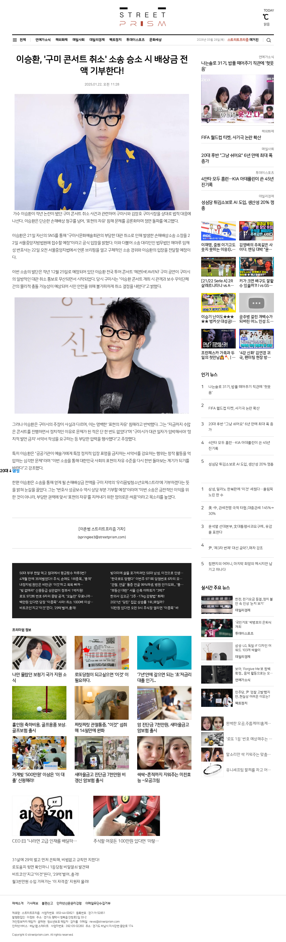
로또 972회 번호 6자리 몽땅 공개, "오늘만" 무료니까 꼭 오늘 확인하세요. (56, 596)
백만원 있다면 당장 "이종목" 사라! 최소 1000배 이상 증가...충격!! (56, 602)
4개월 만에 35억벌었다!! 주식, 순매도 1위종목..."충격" (55, 579)
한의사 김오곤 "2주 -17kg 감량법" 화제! (137, 596)
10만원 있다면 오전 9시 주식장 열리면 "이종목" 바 (144, 608)
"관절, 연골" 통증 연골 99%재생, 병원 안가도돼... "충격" (147, 585)
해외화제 (62, 40)
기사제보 (32, 903)
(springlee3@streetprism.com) (102, 537)
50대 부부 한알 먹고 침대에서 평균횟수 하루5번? (52, 573)
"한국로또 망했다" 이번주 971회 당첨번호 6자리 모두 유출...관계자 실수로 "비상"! (147, 579)
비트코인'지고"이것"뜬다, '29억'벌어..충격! (47, 608)
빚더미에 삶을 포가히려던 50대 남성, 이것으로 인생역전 (147, 573)
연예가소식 (43, 40)
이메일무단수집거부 (98, 903)
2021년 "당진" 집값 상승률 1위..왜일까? (137, 602)
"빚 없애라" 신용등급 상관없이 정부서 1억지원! (51, 591)
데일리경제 (97, 40)
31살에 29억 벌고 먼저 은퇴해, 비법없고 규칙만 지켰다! (56, 860)
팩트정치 (115, 40)
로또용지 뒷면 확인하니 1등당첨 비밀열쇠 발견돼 (50, 867)
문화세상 (155, 40)
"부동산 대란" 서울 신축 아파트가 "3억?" (137, 591)
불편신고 (47, 903)
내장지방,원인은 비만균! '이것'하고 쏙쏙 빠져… (51, 585)
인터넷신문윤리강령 (69, 903)
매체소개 (17, 903)
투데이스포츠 (135, 40)
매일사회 (78, 40)
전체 (19, 40)
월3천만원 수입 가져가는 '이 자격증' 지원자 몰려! (50, 882)
